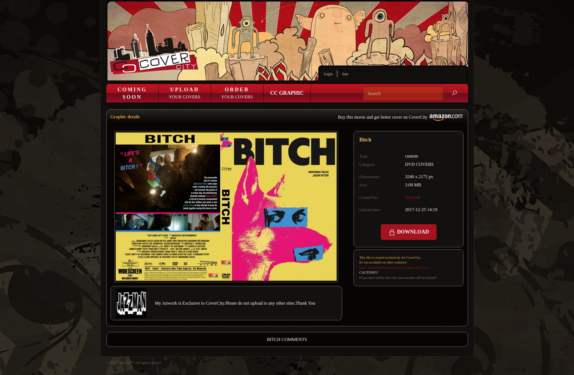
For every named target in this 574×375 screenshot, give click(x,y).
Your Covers (184, 93)
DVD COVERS (419, 164)
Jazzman (412, 197)
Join (345, 74)
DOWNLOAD (408, 232)
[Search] (403, 93)
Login (328, 74)
